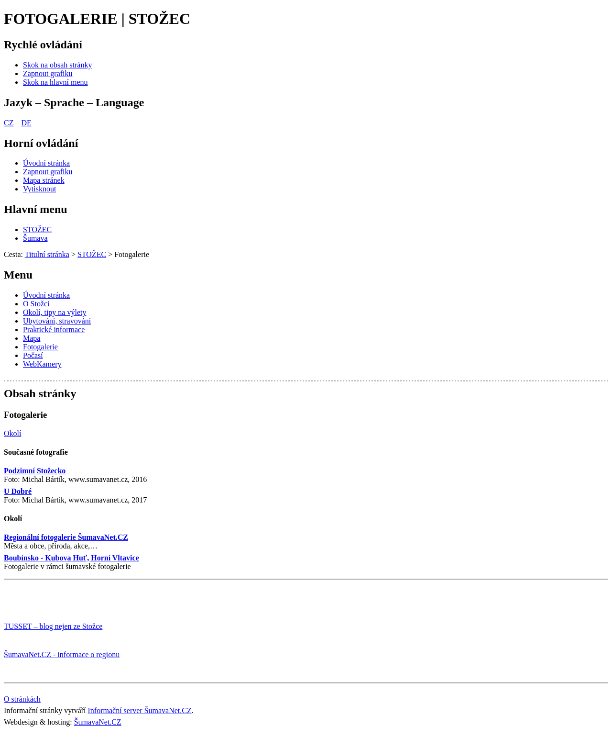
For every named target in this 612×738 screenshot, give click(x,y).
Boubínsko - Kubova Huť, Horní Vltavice (71, 558)
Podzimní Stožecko (35, 471)
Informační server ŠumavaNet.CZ (140, 710)
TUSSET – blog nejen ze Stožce (53, 626)
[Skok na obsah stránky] (57, 65)
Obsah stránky (40, 393)
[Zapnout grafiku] (48, 73)
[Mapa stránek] (44, 180)
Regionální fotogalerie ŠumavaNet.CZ (66, 537)
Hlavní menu (35, 209)
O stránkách (22, 699)
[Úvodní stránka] (46, 163)
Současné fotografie (36, 452)
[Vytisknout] (39, 189)
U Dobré (18, 491)
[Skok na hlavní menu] (55, 82)
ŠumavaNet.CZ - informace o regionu (62, 654)
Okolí (13, 518)
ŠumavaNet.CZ (97, 722)
